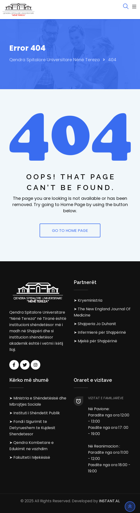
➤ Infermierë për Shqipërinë (100, 332)
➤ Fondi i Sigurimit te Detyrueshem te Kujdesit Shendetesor (32, 428)
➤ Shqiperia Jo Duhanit (95, 324)
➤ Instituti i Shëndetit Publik (34, 413)
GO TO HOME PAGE (70, 230)
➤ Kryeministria (88, 300)
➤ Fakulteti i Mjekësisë (29, 457)
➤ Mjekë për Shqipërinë (95, 341)
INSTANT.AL (109, 501)
